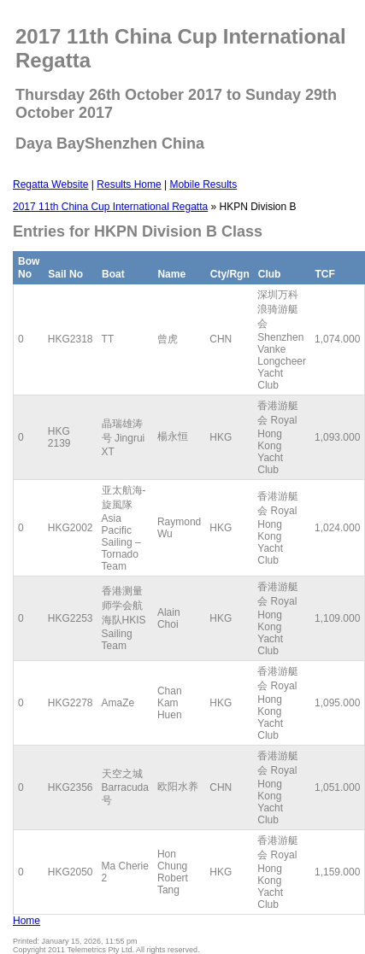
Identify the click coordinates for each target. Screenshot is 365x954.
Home (26, 921)
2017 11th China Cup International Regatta (110, 207)
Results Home (129, 184)
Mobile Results (203, 184)
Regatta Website (51, 184)
